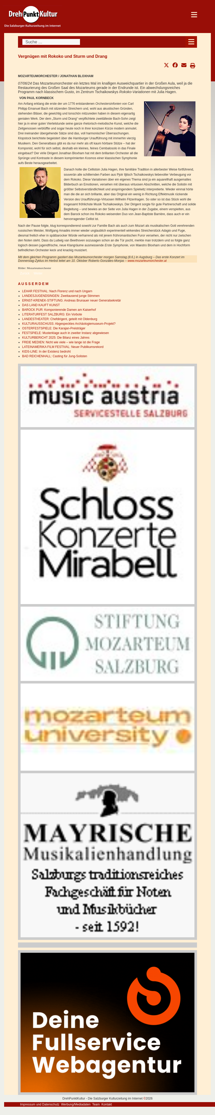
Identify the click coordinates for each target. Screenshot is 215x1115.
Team (96, 1104)
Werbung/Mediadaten (76, 1104)
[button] (166, 65)
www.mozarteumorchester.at (147, 261)
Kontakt (106, 1104)
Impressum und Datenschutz (39, 1104)
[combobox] (51, 42)
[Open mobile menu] (191, 42)
